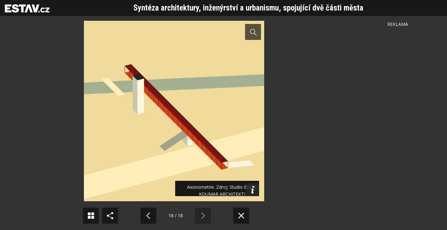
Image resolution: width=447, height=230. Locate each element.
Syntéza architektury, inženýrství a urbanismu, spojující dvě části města (248, 7)
